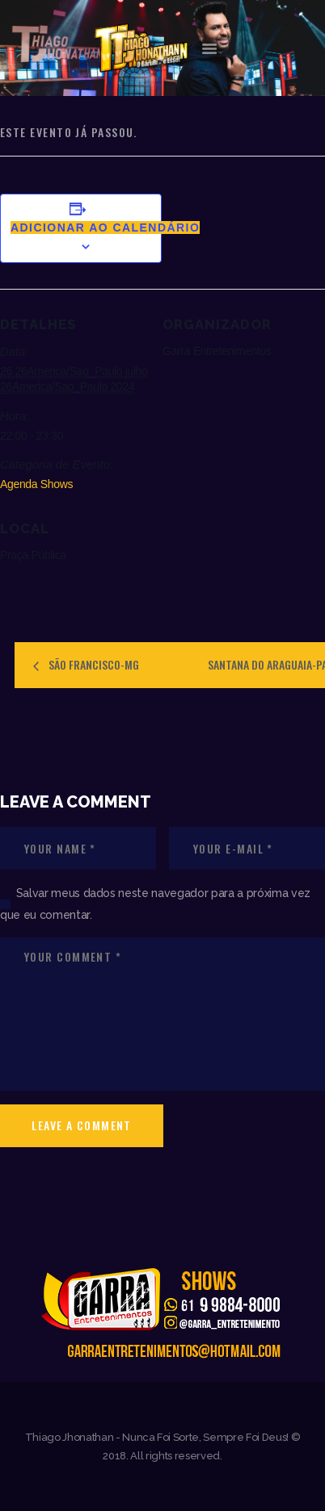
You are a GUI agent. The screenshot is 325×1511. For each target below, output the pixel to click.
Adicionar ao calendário (105, 227)
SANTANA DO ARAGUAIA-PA (266, 664)
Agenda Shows (36, 484)
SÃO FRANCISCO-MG (92, 664)
